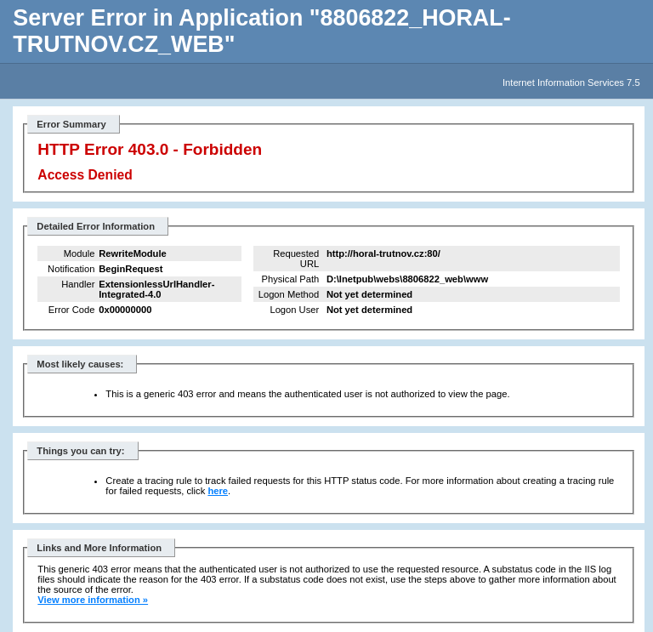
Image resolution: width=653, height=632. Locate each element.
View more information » (92, 600)
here (217, 491)
